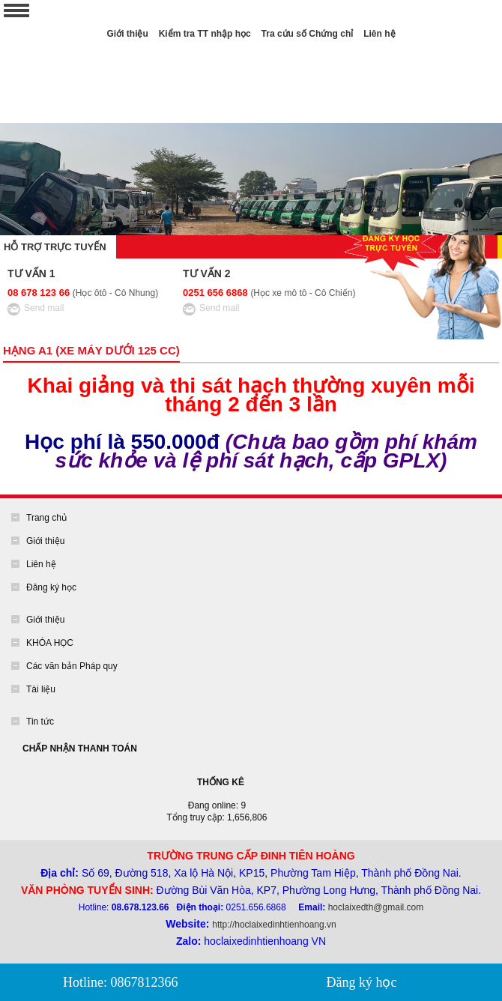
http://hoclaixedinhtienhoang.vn (274, 924)
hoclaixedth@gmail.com (376, 907)
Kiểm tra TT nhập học (205, 33)
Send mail (44, 308)
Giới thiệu (127, 33)
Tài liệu (40, 689)
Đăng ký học (51, 587)
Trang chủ (46, 517)
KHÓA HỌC (49, 643)
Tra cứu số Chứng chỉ (307, 33)
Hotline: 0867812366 (120, 982)
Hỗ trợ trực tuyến (56, 246)
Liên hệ (379, 33)
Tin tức (40, 721)
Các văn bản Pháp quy (72, 666)
